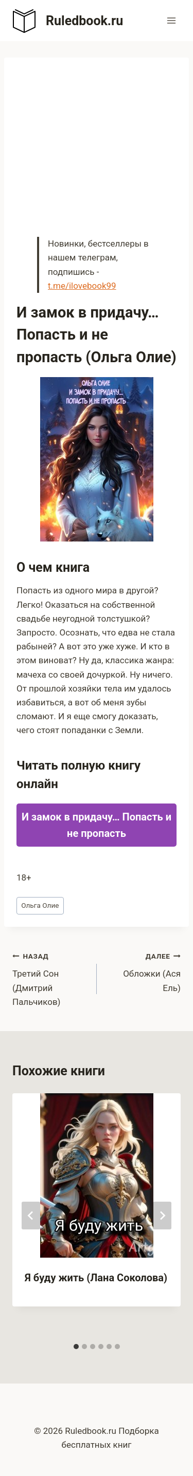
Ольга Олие (40, 905)
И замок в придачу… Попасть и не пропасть (96, 825)
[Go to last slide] (31, 1215)
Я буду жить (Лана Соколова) (96, 1278)
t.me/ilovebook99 (82, 286)
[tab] (76, 1346)
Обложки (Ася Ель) (143, 971)
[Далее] (162, 1215)
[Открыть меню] (171, 20)
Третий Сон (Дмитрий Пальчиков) (50, 978)
